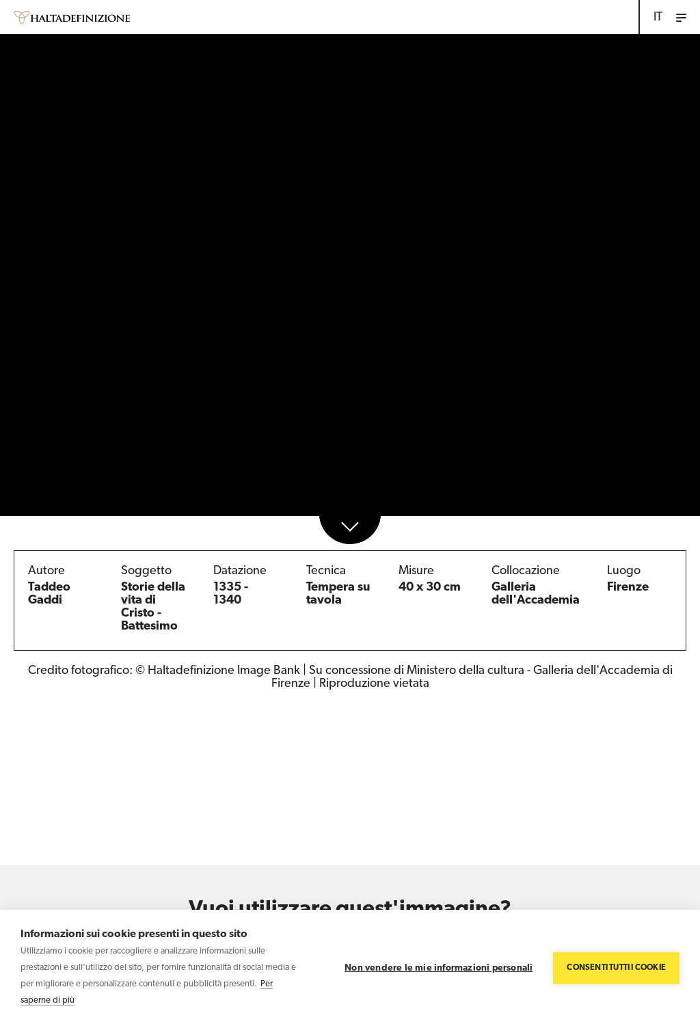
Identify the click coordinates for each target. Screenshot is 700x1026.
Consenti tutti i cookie (616, 968)
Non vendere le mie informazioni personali (439, 968)
